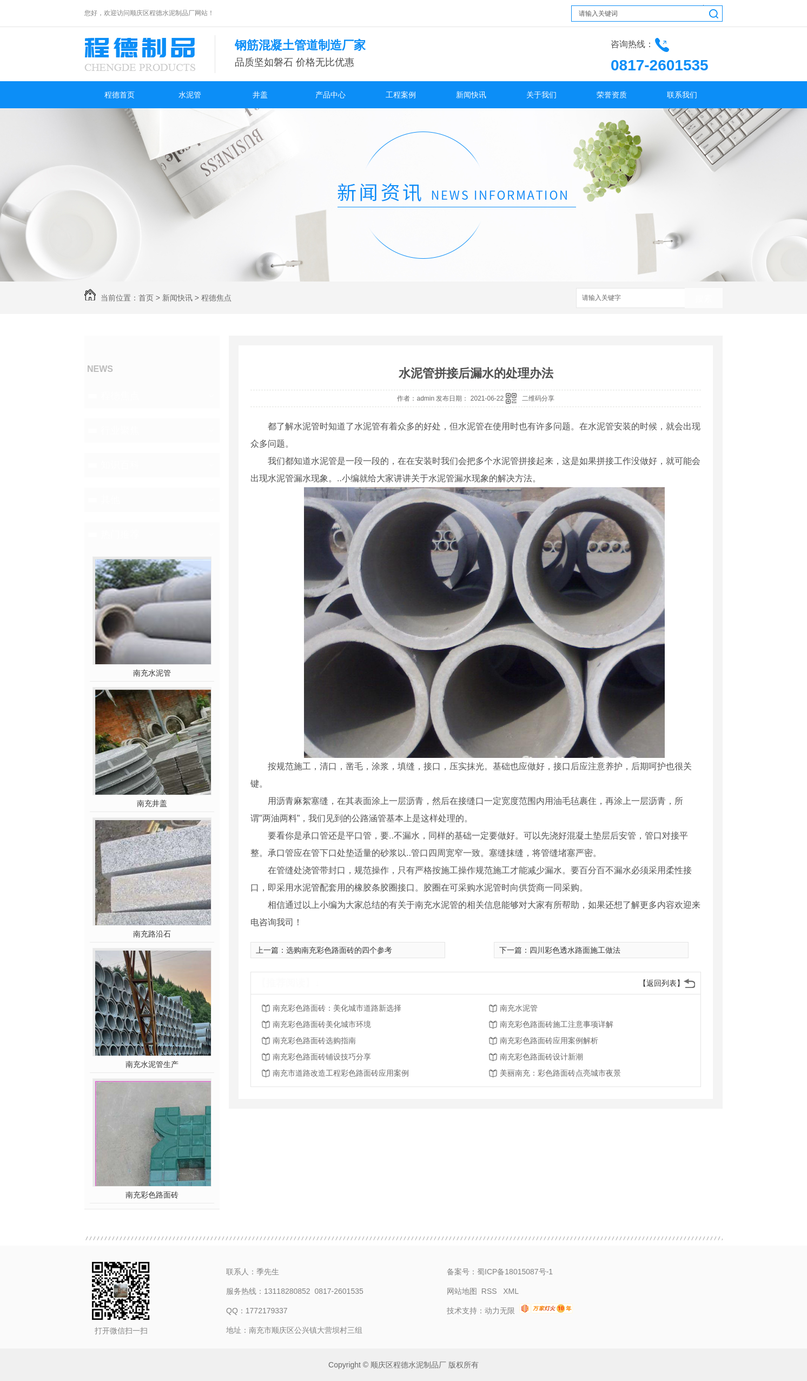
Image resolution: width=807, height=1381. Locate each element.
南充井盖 (152, 803)
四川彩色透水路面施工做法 (575, 950)
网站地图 (462, 1291)
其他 (110, 499)
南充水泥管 (152, 673)
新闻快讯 (471, 94)
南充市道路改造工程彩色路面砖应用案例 (341, 1073)
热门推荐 (120, 534)
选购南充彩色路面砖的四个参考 (339, 950)
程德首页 (119, 94)
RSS (490, 1291)
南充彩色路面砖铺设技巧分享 (322, 1056)
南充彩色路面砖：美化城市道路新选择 (337, 1008)
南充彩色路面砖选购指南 (314, 1040)
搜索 (703, 298)
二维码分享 (538, 398)
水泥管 (189, 94)
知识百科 (120, 465)
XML (511, 1291)
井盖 (260, 94)
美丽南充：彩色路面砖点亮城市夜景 (560, 1073)
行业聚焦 (120, 430)
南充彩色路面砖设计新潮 (541, 1056)
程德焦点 (216, 297)
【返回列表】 (661, 983)
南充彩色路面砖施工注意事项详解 (556, 1024)
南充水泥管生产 (151, 1064)
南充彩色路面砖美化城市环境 (322, 1024)
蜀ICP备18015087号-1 (515, 1271)
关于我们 (541, 94)
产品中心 (330, 94)
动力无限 (500, 1310)
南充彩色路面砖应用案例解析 (549, 1040)
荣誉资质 (612, 94)
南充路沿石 (152, 934)
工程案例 (401, 94)
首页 (146, 297)
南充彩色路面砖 (151, 1194)
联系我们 (682, 94)
